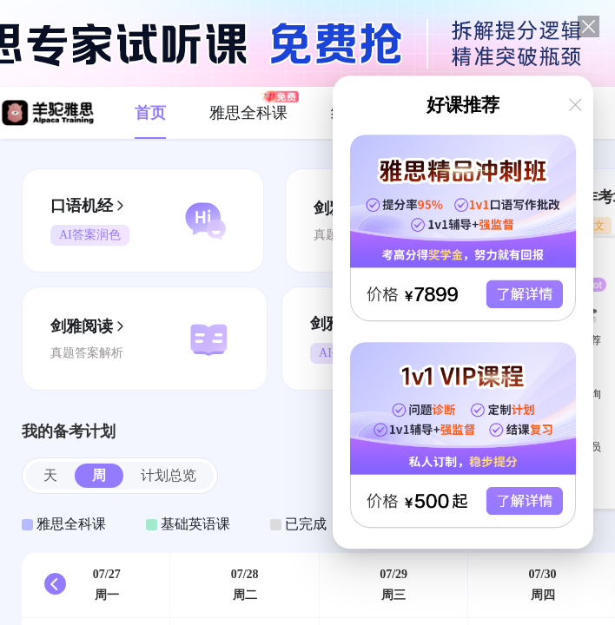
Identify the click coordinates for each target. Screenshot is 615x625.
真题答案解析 (86, 352)
